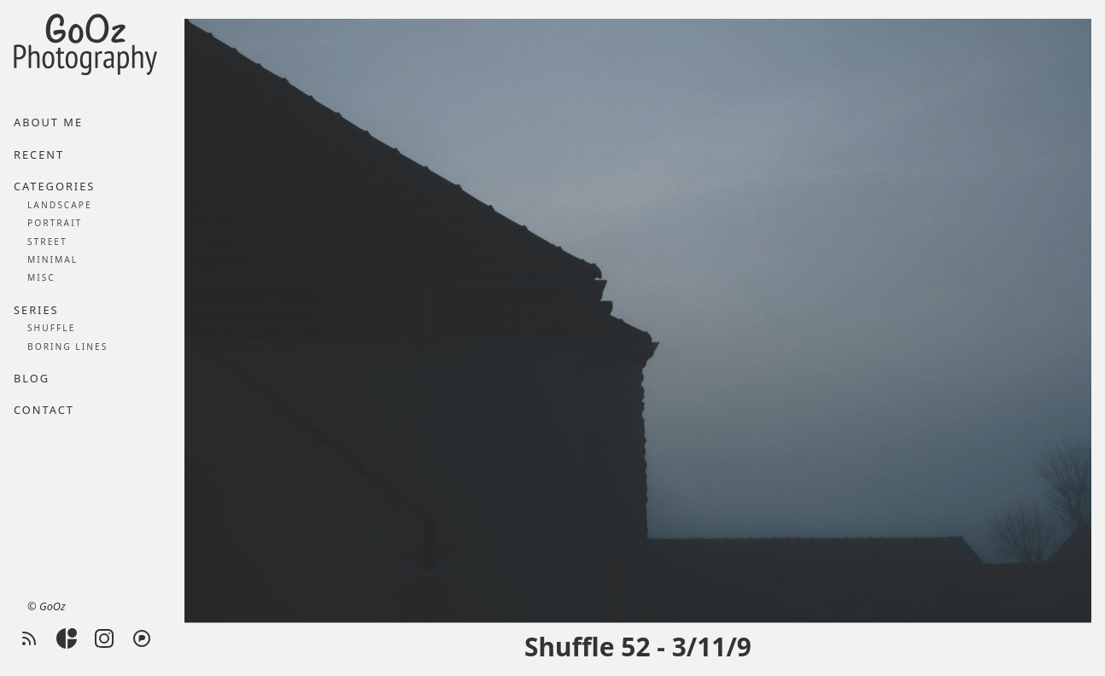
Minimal (52, 259)
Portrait (54, 223)
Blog (32, 378)
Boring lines (67, 347)
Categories (54, 186)
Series (36, 310)
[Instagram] (104, 638)
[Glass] (66, 638)
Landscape (59, 205)
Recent (39, 154)
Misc (41, 277)
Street (47, 242)
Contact (44, 409)
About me (48, 122)
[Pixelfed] (142, 638)
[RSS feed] (29, 638)
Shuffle (51, 328)
